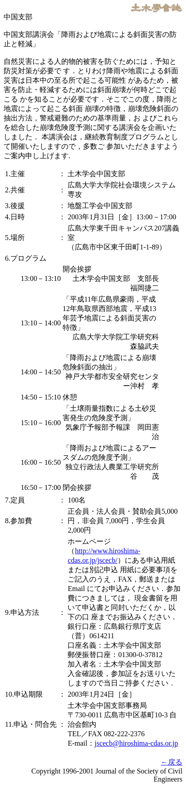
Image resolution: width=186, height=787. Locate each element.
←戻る (171, 762)
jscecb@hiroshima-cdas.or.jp (136, 743)
